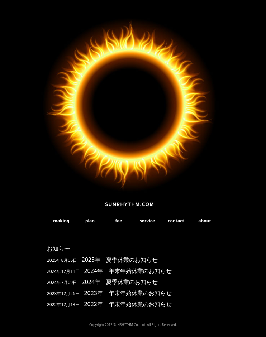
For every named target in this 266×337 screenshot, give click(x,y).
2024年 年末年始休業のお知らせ (128, 271)
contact (176, 221)
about (204, 221)
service (147, 221)
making (61, 221)
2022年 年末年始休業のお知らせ (128, 304)
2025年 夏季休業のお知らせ (120, 260)
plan (90, 221)
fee (118, 221)
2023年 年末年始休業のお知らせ (128, 293)
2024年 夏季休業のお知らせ (120, 282)
